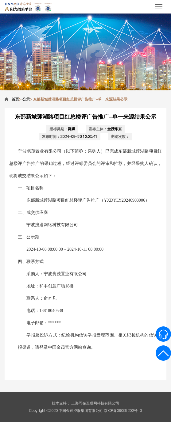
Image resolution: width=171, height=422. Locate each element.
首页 (15, 99)
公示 (26, 99)
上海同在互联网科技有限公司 (95, 403)
